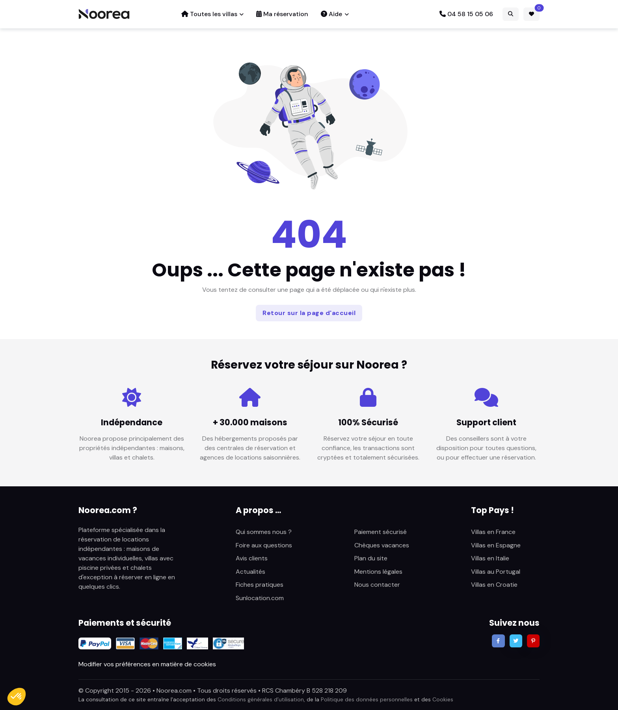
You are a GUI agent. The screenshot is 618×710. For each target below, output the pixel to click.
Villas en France (493, 532)
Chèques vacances (381, 545)
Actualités (250, 571)
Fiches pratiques (259, 584)
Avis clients (252, 558)
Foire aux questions (264, 545)
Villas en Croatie (494, 584)
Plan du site (370, 558)
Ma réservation (282, 14)
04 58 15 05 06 (466, 14)
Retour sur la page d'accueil (309, 313)
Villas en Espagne (496, 545)
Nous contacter (377, 584)
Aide (331, 14)
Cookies (442, 699)
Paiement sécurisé (380, 532)
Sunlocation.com (260, 598)
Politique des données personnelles (367, 699)
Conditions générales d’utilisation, (261, 699)
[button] (16, 696)
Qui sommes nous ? (264, 532)
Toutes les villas (209, 14)
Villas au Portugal (495, 571)
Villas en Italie (490, 558)
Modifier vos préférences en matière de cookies (147, 664)
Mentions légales (378, 571)
